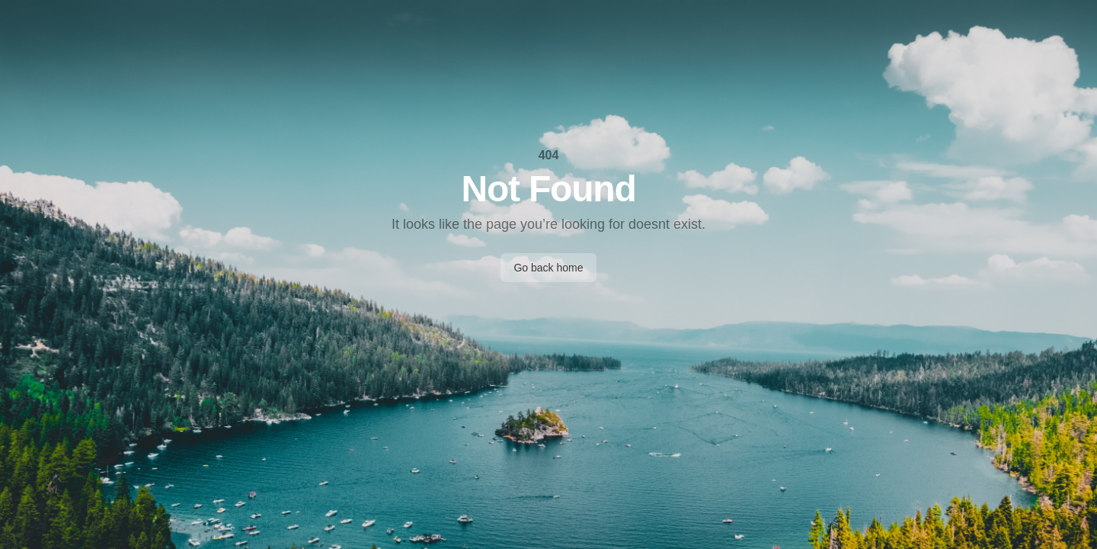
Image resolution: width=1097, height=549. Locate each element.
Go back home (548, 268)
